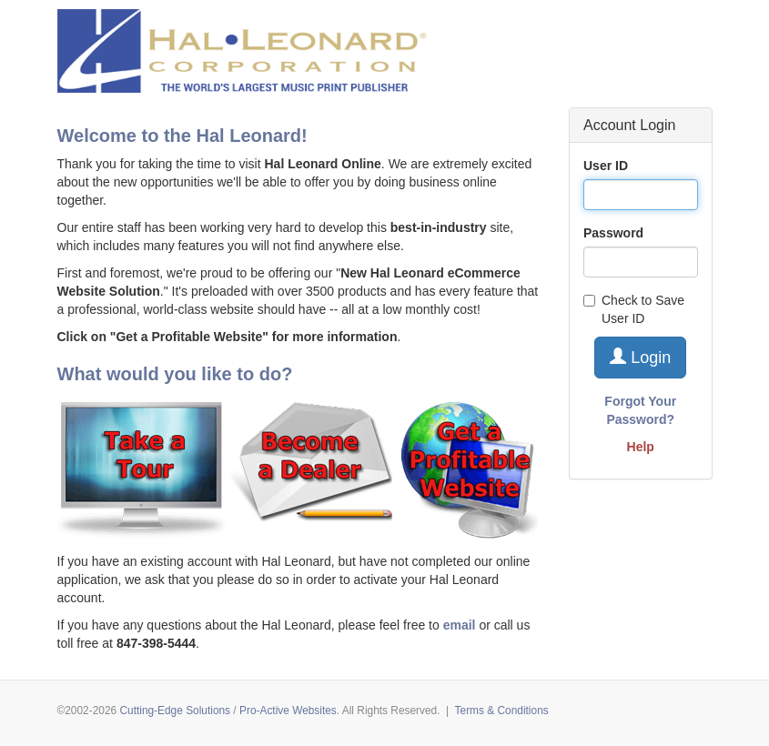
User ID (605, 165)
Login (640, 357)
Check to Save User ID (633, 309)
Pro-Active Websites (288, 710)
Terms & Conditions (502, 710)
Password (613, 233)
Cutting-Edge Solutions (174, 710)
